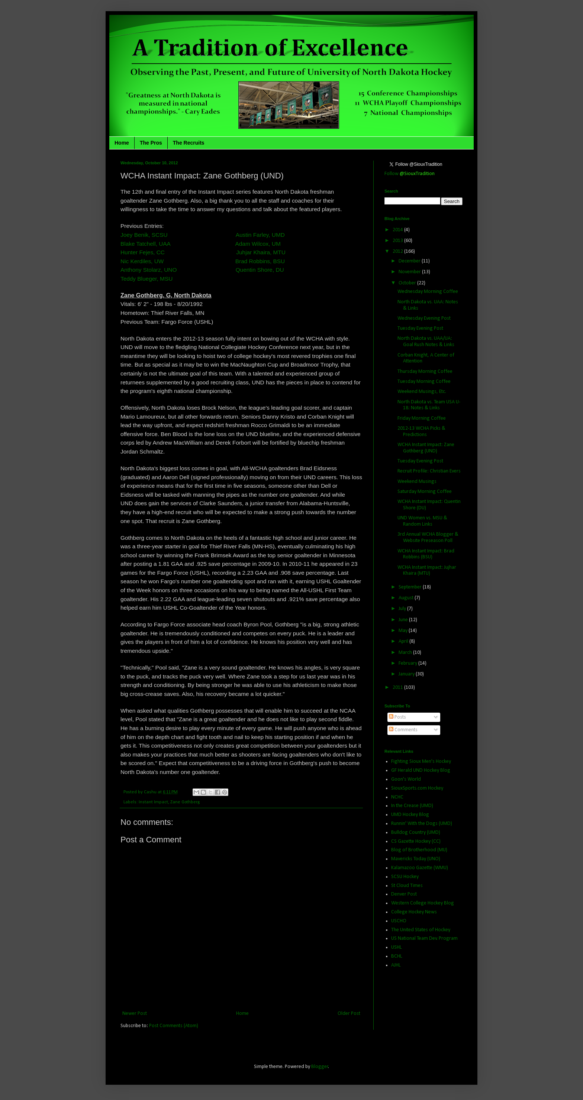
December (410, 261)
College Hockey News (414, 912)
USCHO (398, 921)
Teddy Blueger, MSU (146, 278)
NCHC (397, 797)
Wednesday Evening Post (424, 318)
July (403, 609)
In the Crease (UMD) (412, 806)
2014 (398, 230)
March (406, 652)
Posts (397, 717)
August (407, 598)
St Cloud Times (407, 885)
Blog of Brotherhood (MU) (419, 850)
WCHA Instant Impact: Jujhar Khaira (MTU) (426, 571)
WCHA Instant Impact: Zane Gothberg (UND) (425, 448)
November (410, 272)
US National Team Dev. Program (424, 938)
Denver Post (404, 894)
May (404, 630)
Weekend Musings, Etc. (421, 391)
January (407, 674)
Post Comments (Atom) (173, 1026)
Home (122, 143)
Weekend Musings (417, 481)
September (411, 587)
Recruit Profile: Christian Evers (429, 471)
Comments (403, 730)
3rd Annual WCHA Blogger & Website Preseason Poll (427, 537)
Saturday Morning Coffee (424, 491)
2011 (398, 687)
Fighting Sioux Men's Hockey (421, 761)
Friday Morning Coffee (421, 418)
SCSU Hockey (405, 877)
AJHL (396, 965)
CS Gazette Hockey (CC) (416, 841)
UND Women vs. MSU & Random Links (422, 521)
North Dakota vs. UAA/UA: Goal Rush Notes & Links (425, 342)
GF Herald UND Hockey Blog (420, 770)
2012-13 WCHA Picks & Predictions (421, 432)
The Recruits (188, 143)
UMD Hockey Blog (410, 814)
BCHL (396, 956)
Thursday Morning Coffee (424, 371)
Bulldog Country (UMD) (415, 832)
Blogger (319, 1067)
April (404, 641)
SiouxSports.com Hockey (417, 788)
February (408, 663)
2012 (398, 251)
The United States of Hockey (420, 930)
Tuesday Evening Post (420, 328)
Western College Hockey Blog (422, 903)
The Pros (151, 143)
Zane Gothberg (185, 802)
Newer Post (134, 1013)
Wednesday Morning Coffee (427, 291)
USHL (396, 947)
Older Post (349, 1013)
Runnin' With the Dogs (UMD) (421, 823)
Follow (409, 174)
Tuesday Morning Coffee (424, 381)
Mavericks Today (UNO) (415, 859)
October (408, 283)
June (404, 620)
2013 (398, 240)
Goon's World (406, 779)
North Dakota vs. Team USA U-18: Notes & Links (428, 405)
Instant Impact (153, 802)
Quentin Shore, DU (260, 270)
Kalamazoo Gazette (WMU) (419, 868)
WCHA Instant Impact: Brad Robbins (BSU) (425, 554)
